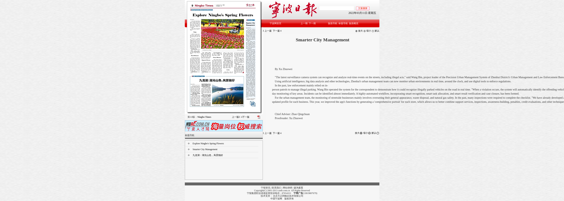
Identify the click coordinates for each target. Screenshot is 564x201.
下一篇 (277, 30)
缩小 (367, 30)
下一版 (245, 117)
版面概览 (353, 23)
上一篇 (267, 30)
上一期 (304, 23)
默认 (375, 30)
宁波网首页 (275, 23)
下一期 (312, 23)
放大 (359, 30)
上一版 (236, 117)
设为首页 (298, 187)
